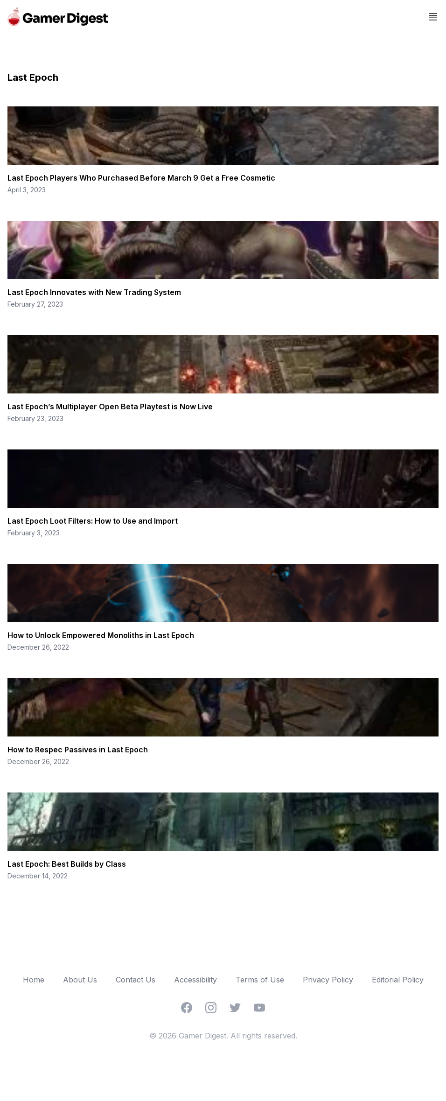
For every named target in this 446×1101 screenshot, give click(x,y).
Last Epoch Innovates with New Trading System (94, 292)
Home (33, 979)
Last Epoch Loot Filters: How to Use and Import (92, 521)
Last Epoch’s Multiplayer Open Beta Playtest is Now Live (110, 406)
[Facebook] (186, 1007)
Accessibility (195, 979)
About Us (80, 979)
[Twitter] (235, 1007)
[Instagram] (210, 1007)
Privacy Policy (328, 979)
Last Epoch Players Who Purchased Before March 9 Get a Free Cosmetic (141, 177)
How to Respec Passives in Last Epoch (77, 749)
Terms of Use (260, 979)
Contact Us (135, 979)
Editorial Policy (398, 979)
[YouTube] (259, 1007)
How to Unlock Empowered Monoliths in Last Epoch (100, 635)
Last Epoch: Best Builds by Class (66, 864)
